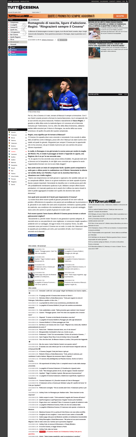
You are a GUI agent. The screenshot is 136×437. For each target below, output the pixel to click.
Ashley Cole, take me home (48, 429)
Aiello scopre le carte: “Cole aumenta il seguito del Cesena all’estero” (62, 397)
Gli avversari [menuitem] (14, 42)
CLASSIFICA (13, 129)
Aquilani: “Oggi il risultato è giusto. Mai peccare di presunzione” (60, 373)
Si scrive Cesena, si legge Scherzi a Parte (53, 426)
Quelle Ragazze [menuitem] (15, 37)
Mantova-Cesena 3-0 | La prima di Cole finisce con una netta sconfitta (62, 412)
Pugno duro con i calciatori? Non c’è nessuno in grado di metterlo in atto (63, 402)
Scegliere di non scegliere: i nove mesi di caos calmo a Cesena (60, 414)
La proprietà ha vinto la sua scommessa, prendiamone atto (58, 303)
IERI (125, 94)
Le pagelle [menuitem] (13, 25)
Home (11, 20)
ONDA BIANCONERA (96, 20)
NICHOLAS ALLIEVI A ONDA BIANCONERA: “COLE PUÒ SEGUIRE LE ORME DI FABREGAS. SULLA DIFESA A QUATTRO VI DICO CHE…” (107, 24)
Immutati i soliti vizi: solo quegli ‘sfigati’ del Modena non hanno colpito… (63, 291)
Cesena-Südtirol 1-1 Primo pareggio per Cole (54, 322)
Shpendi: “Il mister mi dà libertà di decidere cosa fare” (57, 317)
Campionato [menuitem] (13, 22)
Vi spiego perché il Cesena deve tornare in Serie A (55, 295)
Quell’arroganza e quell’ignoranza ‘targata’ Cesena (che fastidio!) (60, 400)
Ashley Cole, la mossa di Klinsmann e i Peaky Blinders (57, 424)
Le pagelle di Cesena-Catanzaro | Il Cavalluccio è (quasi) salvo (59, 368)
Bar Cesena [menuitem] (13, 34)
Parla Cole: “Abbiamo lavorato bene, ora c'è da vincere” (57, 329)
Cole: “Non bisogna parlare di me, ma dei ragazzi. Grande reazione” (61, 371)
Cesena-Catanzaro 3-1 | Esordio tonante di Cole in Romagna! (59, 380)
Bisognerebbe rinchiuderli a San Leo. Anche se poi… (56, 332)
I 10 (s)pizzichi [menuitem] (14, 32)
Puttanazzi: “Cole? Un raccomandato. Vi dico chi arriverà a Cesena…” (62, 334)
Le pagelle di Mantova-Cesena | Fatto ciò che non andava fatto (60, 405)
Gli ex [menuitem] (11, 39)
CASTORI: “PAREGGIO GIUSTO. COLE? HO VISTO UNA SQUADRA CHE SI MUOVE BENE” (106, 45)
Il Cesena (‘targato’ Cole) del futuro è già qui (53, 351)
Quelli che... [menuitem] (13, 30)
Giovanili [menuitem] (12, 44)
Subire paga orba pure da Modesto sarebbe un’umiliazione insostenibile (63, 417)
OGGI (120, 94)
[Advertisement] (84, 8)
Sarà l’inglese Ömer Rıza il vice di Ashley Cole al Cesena (58, 337)
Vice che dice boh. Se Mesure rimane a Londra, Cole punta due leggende (63, 339)
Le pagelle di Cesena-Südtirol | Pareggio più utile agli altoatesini (60, 320)
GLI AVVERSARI (94, 41)
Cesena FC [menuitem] (13, 27)
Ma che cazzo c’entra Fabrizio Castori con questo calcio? (58, 344)
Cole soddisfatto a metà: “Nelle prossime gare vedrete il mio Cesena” (62, 310)
